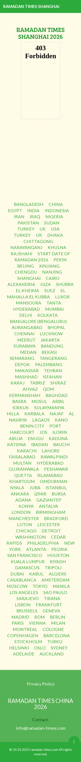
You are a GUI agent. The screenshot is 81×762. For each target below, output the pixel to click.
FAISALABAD (22, 456)
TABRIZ (37, 382)
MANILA (61, 586)
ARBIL (58, 401)
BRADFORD (56, 518)
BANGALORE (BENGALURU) (38, 321)
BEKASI (49, 352)
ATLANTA (36, 549)
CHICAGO (26, 530)
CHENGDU (26, 271)
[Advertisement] (40, 160)
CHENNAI (24, 333)
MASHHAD (26, 376)
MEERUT (26, 339)
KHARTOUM (22, 481)
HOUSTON (58, 555)
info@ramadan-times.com (40, 728)
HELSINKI (19, 647)
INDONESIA (57, 210)
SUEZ (49, 290)
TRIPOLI (53, 567)
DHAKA (55, 235)
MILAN (58, 623)
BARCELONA (56, 635)
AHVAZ (30, 389)
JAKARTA (50, 339)
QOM (48, 389)
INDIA (33, 210)
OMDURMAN (53, 481)
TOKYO (40, 586)
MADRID (20, 616)
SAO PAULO (55, 592)
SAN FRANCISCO (24, 555)
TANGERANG (53, 358)
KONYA (26, 506)
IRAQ (35, 216)
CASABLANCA (21, 579)
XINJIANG (49, 265)
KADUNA (58, 438)
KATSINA (16, 444)
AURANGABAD (27, 327)
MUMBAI (54, 309)
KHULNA (57, 247)
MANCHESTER (24, 518)
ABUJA (16, 438)
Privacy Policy (40, 683)
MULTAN (22, 463)
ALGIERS (57, 573)
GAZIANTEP (48, 499)
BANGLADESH (28, 204)
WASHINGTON (30, 536)
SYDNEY (59, 647)
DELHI (25, 315)
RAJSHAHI (21, 253)
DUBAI (17, 573)
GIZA (45, 284)
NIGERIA (54, 216)
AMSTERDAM (55, 579)
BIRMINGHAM (50, 512)
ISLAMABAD (49, 475)
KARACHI (27, 450)
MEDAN (28, 352)
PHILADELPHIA (43, 543)
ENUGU (36, 438)
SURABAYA (25, 345)
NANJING (52, 271)
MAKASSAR (27, 370)
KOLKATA (47, 315)
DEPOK (22, 364)
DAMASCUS (27, 567)
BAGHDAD (57, 395)
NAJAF (57, 413)
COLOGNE (53, 629)
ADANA (23, 499)
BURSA (59, 493)
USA (55, 228)
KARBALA (34, 413)
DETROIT (51, 530)
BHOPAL (56, 327)
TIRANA (52, 598)
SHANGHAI (29, 278)
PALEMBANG (48, 364)
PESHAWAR (56, 469)
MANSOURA (28, 302)
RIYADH (58, 561)
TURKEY (25, 228)
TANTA (53, 302)
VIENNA (37, 623)
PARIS (18, 623)
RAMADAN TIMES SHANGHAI (31, 6)
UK (43, 228)
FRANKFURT (49, 604)
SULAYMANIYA (49, 407)
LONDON (21, 512)
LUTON (24, 524)
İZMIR (40, 493)
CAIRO (52, 278)
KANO (61, 419)
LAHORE (51, 450)
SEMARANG (22, 358)
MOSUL (39, 401)
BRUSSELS (26, 610)
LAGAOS (41, 419)
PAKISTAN (28, 222)
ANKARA (20, 493)
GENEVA (51, 610)
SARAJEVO (27, 598)
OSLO (40, 647)
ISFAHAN (52, 376)
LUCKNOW (51, 333)
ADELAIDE (23, 653)
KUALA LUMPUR (28, 561)
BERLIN (57, 616)
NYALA (17, 487)
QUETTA (23, 475)
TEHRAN (53, 370)
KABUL (36, 573)
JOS (43, 432)
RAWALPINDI (54, 456)
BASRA (19, 401)
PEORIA (59, 549)
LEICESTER (48, 524)
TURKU (54, 641)
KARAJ (18, 382)
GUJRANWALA (24, 469)
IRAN (19, 216)
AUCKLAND (52, 653)
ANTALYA (48, 506)
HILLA (13, 413)
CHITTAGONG (38, 241)
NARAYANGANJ (26, 247)
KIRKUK (21, 407)
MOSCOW (17, 586)
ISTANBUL (56, 487)
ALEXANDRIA (21, 284)
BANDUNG (52, 345)
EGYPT (15, 210)
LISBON (23, 604)
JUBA (34, 487)
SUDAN (51, 222)
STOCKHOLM (28, 641)
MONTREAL (25, 629)
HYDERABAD (26, 309)
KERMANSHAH (24, 395)
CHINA (56, 204)
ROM (39, 616)
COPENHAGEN (22, 635)
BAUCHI (61, 444)
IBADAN (39, 444)
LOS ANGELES (24, 592)
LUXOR (62, 296)
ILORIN (59, 432)
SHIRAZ (58, 382)
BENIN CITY (32, 425)
